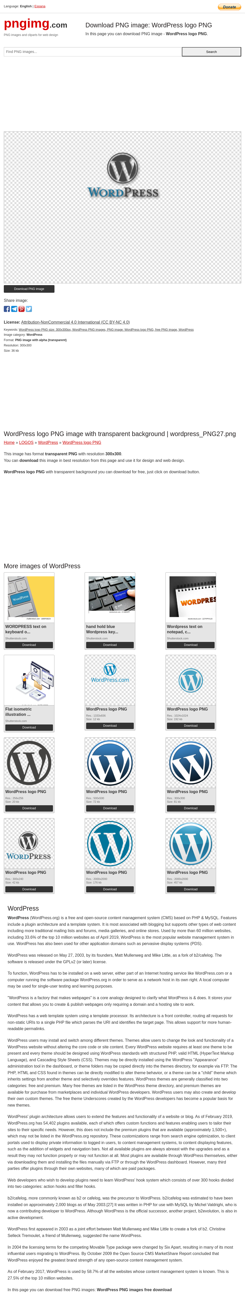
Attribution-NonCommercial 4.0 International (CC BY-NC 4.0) (75, 322)
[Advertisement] (122, 96)
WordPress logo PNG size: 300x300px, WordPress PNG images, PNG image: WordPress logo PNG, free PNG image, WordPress (106, 329)
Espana (39, 6)
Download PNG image (29, 289)
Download (29, 645)
